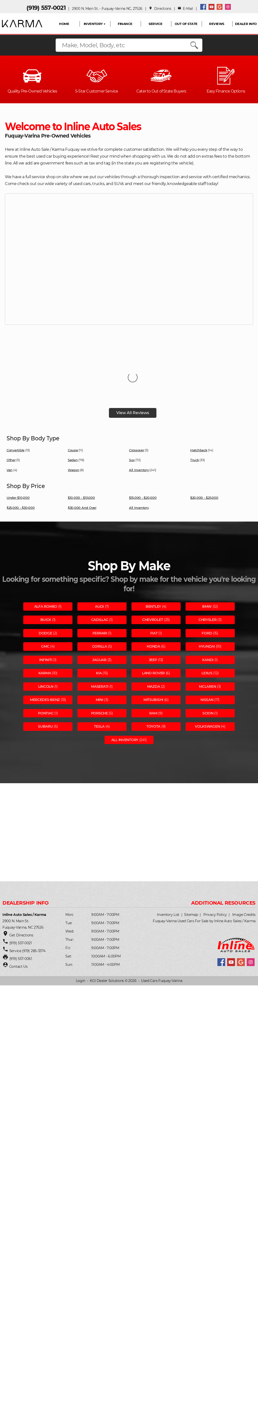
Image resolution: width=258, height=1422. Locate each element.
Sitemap (191, 865)
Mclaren (207, 637)
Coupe (73, 401)
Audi (99, 557)
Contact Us (18, 917)
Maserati (99, 637)
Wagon (73, 421)
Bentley (153, 557)
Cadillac (99, 571)
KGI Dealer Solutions (107, 932)
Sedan (73, 411)
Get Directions (21, 886)
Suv (132, 411)
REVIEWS (216, 24)
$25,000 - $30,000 (21, 459)
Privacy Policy (215, 865)
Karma (44, 624)
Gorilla (99, 597)
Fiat (154, 584)
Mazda (153, 637)
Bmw (207, 557)
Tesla (99, 677)
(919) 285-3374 (33, 902)
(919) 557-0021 (46, 7)
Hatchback (198, 401)
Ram (153, 664)
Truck (194, 411)
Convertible (15, 401)
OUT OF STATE (186, 24)
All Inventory (139, 421)
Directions (160, 8)
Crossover (136, 401)
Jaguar (99, 611)
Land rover (153, 624)
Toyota (153, 677)
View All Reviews (132, 363)
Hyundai (207, 597)
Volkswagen (207, 677)
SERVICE (155, 24)
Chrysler (208, 571)
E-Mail (185, 8)
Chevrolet (152, 571)
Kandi (207, 611)
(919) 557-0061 (20, 910)
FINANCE (125, 24)
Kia (99, 624)
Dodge (45, 584)
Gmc (45, 597)
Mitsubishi (153, 651)
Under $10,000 (18, 449)
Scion (207, 664)
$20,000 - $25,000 (204, 449)
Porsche (99, 664)
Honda (153, 597)
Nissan (206, 651)
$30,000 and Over (82, 459)
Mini (99, 651)
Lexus (206, 624)
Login (80, 932)
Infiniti (45, 611)
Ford (207, 584)
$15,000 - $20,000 (143, 449)
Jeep (153, 611)
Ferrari (100, 584)
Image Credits (244, 865)
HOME (64, 24)
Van (9, 421)
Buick (45, 571)
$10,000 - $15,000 (81, 449)
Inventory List (168, 865)
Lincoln (45, 637)
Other (11, 411)
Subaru (45, 677)
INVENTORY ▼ (95, 24)
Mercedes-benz (45, 651)
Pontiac (45, 664)
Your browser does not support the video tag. (129, 258)
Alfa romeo (45, 557)
